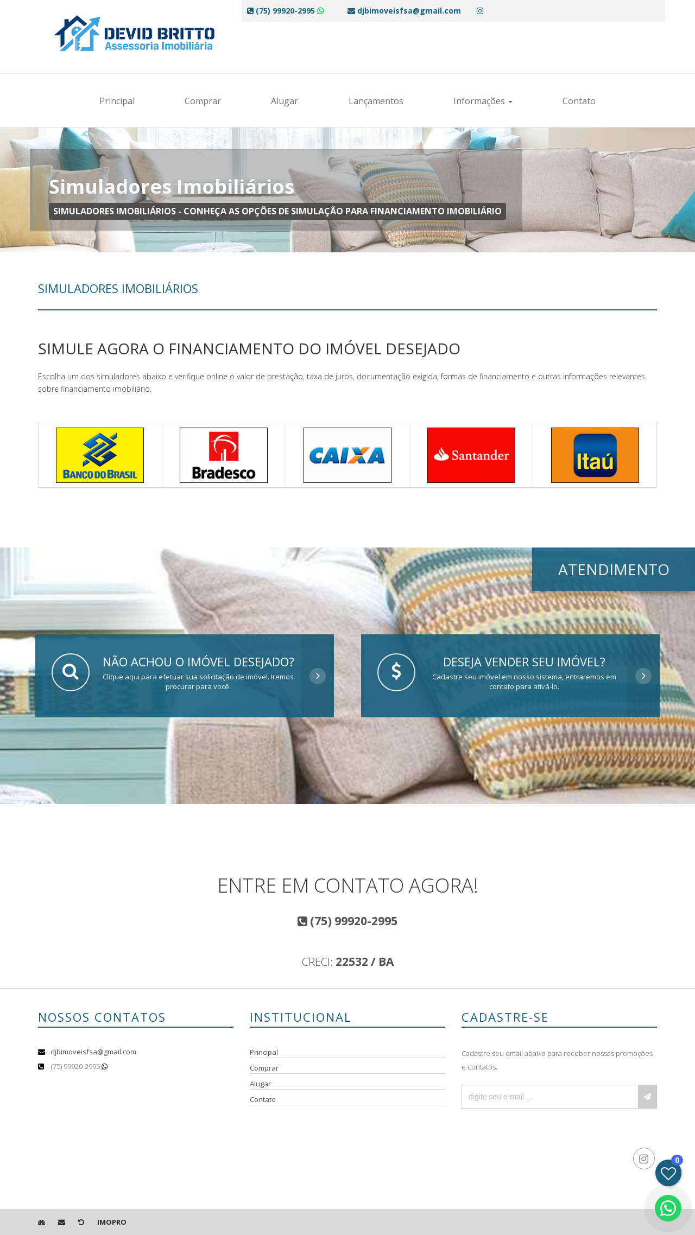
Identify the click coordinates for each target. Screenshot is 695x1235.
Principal (117, 101)
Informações (483, 101)
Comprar (203, 101)
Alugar (284, 101)
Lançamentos (376, 101)
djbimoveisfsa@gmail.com (93, 1051)
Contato (579, 101)
